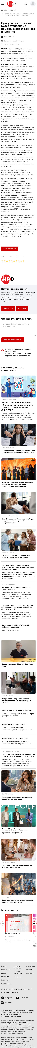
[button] (33, 4)
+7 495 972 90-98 (9, 992)
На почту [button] (22, 308)
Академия (17, 977)
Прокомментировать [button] (13, 340)
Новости (4, 966)
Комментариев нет (10, 44)
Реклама (29, 969)
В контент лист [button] (9, 249)
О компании (30, 966)
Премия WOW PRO (18, 972)
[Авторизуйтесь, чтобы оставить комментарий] (18, 329)
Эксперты (4, 980)
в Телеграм (8, 308)
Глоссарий (30, 973)
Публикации (5, 969)
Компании (5, 976)
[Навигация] (2, 3)
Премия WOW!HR (17, 967)
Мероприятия (6, 983)
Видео (3, 973)
